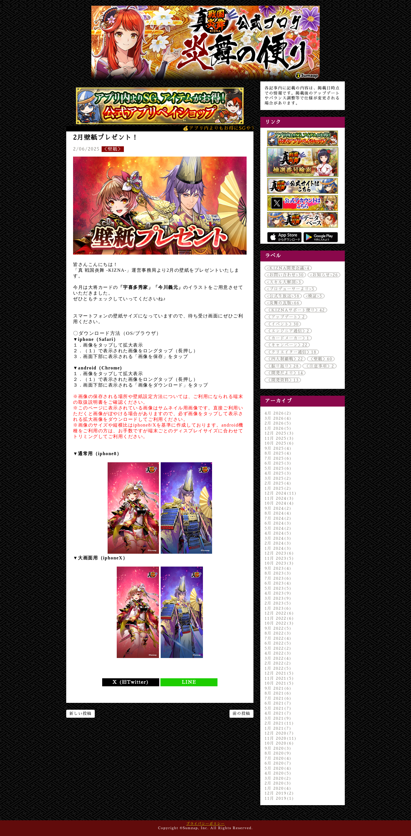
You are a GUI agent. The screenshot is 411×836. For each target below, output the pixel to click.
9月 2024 (278, 508)
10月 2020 (279, 743)
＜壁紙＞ (113, 149)
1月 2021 (278, 728)
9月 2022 (278, 628)
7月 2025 (278, 458)
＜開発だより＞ (285, 373)
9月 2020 (278, 748)
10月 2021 (279, 683)
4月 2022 (278, 653)
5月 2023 (278, 588)
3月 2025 (278, 478)
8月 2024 (278, 513)
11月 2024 (279, 498)
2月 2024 (278, 543)
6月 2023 (278, 583)
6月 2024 (278, 523)
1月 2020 (278, 788)
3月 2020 (278, 778)
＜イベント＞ (283, 324)
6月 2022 (278, 643)
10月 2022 (279, 623)
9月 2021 (278, 688)
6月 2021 (278, 703)
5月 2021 (278, 708)
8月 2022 (278, 633)
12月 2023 (279, 553)
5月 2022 (278, 648)
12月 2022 (279, 613)
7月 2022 (278, 638)
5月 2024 (278, 528)
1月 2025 (278, 488)
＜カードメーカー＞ (288, 338)
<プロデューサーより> (291, 289)
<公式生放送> (283, 296)
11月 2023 (279, 558)
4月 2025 (278, 473)
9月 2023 (278, 568)
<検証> (314, 296)
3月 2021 (278, 718)
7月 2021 (278, 698)
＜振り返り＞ (283, 366)
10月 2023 (279, 563)
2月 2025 (278, 483)
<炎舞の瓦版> (283, 303)
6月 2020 (278, 763)
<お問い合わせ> (285, 275)
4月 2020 (278, 773)
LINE (189, 682)
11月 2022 (279, 618)
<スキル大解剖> (284, 282)
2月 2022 (278, 663)
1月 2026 (278, 428)
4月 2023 (278, 593)
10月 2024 (279, 503)
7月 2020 (278, 758)
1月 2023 (278, 608)
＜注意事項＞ (319, 366)
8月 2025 (278, 453)
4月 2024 (278, 533)
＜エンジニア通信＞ (288, 331)
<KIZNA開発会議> (288, 268)
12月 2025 (279, 433)
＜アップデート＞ (286, 317)
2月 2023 (278, 603)
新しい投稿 (80, 713)
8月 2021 (278, 693)
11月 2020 (281, 738)
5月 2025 (278, 468)
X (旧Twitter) (130, 682)
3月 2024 (278, 538)
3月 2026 (278, 418)
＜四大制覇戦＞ (285, 359)
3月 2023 (278, 598)
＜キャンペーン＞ (287, 345)
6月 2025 (278, 463)
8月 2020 (278, 753)
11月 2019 (279, 798)
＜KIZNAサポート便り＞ (296, 310)
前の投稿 (241, 713)
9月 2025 (278, 448)
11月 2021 (279, 678)
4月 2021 (278, 713)
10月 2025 (279, 443)
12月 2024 (281, 493)
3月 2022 (278, 658)
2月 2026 (278, 423)
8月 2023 (278, 573)
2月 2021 (279, 723)
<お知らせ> (324, 275)
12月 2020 (279, 733)
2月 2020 (278, 783)
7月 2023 (278, 578)
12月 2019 (279, 793)
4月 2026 (278, 413)
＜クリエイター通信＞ (292, 352)
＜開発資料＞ (283, 380)
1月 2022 (278, 668)
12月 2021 (279, 673)
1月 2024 (278, 548)
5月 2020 (278, 768)
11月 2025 (279, 438)
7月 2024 (278, 518)
